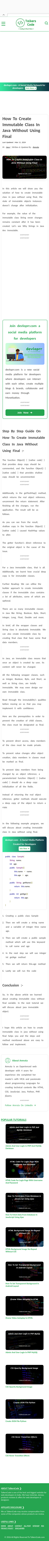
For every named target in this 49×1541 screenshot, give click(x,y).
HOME (3, 1526)
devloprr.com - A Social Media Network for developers (24, 87)
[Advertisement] (24, 56)
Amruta (36, 147)
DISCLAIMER (19, 1528)
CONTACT (18, 1526)
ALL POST (27, 1526)
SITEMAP (36, 1526)
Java (8, 147)
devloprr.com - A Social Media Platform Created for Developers (24, 845)
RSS (42, 1526)
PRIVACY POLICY (7, 1528)
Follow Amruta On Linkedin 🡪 (20, 1105)
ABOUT (10, 1526)
